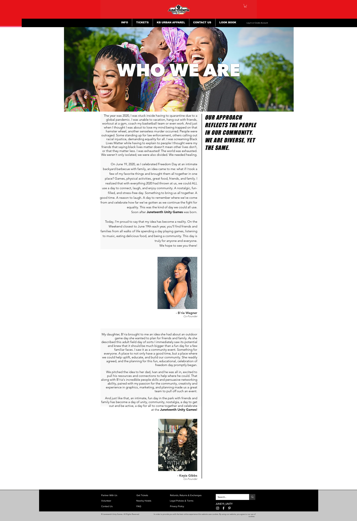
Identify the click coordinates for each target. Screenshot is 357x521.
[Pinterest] (229, 508)
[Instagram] (218, 508)
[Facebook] (223, 508)
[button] (245, 6)
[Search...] (230, 497)
